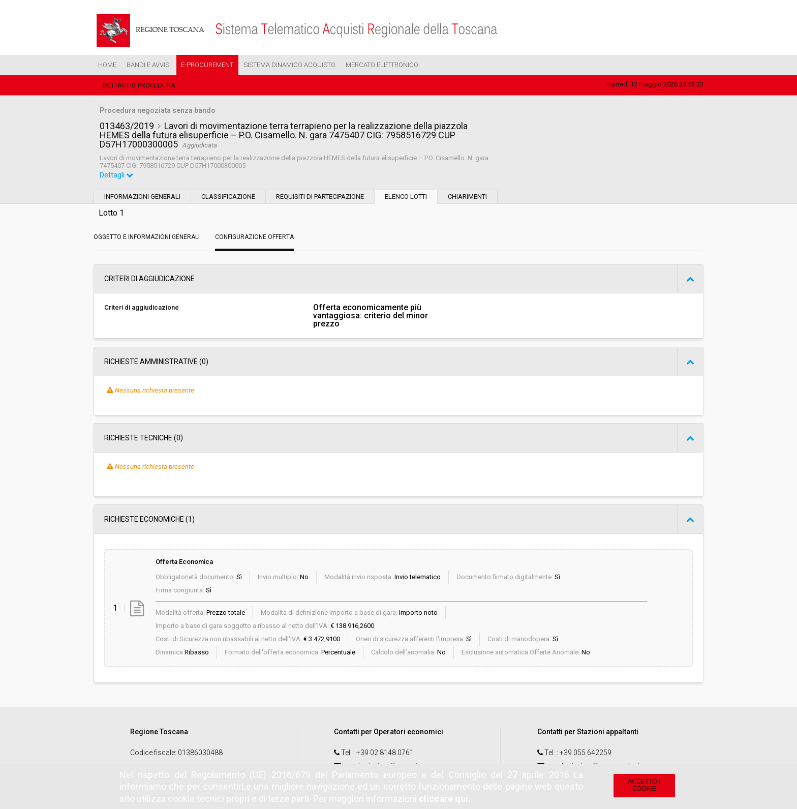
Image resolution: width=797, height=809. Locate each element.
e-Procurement (207, 65)
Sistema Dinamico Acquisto (289, 65)
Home (107, 65)
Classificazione (228, 196)
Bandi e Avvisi (149, 65)
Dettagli (116, 175)
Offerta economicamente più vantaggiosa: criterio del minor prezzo (370, 316)
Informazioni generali (142, 196)
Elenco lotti (406, 196)
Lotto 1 (111, 213)
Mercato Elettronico (382, 65)
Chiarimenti (467, 196)
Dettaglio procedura (139, 85)
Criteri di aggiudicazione (141, 307)
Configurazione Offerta (254, 237)
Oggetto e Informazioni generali (147, 237)
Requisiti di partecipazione (320, 196)
